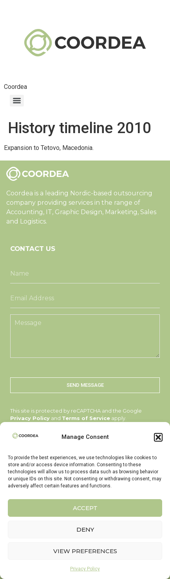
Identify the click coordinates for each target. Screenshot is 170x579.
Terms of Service (86, 418)
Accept (85, 508)
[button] (158, 437)
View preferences (85, 551)
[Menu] (17, 100)
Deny (85, 529)
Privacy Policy (85, 569)
